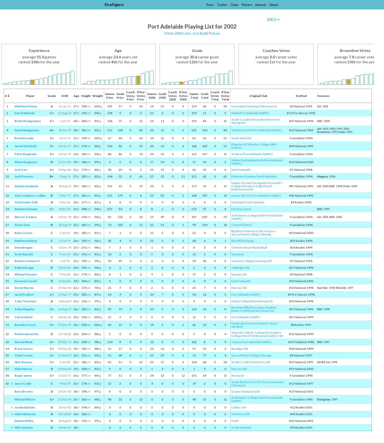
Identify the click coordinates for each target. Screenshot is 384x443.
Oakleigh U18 (240, 267)
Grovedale (238, 106)
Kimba (235, 113)
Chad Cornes (23, 355)
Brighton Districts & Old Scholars (253, 231)
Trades (222, 5)
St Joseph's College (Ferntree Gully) (257, 184)
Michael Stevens (25, 274)
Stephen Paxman (25, 209)
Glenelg (265, 234)
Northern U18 (261, 362)
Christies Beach (241, 247)
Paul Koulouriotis (26, 334)
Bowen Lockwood (26, 261)
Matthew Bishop (25, 241)
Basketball (260, 247)
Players (247, 5)
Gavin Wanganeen (26, 130)
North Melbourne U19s (251, 187)
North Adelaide (267, 176)
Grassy (236, 391)
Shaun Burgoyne (25, 162)
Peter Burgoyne (25, 154)
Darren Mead (23, 342)
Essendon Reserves (266, 119)
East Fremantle (241, 169)
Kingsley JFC (239, 144)
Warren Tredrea (25, 217)
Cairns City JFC (241, 195)
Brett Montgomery (27, 121)
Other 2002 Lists (177, 33)
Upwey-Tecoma (241, 182)
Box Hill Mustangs (242, 240)
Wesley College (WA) (262, 144)
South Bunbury (241, 382)
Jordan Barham (24, 407)
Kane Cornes (23, 233)
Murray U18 (239, 274)
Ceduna (236, 342)
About (273, 5)
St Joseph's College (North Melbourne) (256, 334)
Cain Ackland (23, 317)
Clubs (234, 5)
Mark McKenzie (25, 414)
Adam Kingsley (24, 309)
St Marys (237, 154)
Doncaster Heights (263, 307)
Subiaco (236, 147)
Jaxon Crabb (22, 383)
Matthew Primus (25, 106)
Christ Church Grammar (268, 382)
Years (210, 5)
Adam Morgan (24, 267)
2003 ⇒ (273, 19)
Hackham (237, 202)
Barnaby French (25, 325)
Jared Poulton (24, 294)
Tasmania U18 (250, 391)
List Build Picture (207, 33)
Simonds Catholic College (248, 332)
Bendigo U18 (239, 348)
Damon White (24, 421)
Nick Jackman (23, 427)
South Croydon (241, 119)
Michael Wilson (25, 399)
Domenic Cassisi (25, 281)
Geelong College (242, 261)
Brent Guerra (23, 349)
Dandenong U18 (261, 301)
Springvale (238, 122)
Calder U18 (275, 335)
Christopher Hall (25, 202)
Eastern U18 (239, 310)
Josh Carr (21, 170)
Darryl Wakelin (24, 113)
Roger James (23, 375)
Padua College (240, 301)
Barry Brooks (23, 391)
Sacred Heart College (245, 234)
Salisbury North (241, 130)
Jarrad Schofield (25, 146)
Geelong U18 (255, 106)
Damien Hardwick (26, 186)
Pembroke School (243, 323)
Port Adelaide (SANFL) (254, 113)
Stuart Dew (22, 225)
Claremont (238, 385)
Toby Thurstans (25, 301)
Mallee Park (239, 160)
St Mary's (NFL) (241, 362)
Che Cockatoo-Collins (30, 195)
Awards (260, 5)
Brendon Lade (24, 138)
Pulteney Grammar (243, 176)
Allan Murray (23, 369)
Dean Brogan (23, 247)
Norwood (270, 106)
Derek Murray (24, 288)
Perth (235, 420)
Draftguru (114, 4)
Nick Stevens (23, 362)
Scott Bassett (23, 254)
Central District (241, 224)
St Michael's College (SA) (247, 215)
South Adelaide (241, 138)
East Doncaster (241, 209)
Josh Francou (23, 176)
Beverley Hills (240, 307)
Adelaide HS (255, 160)
